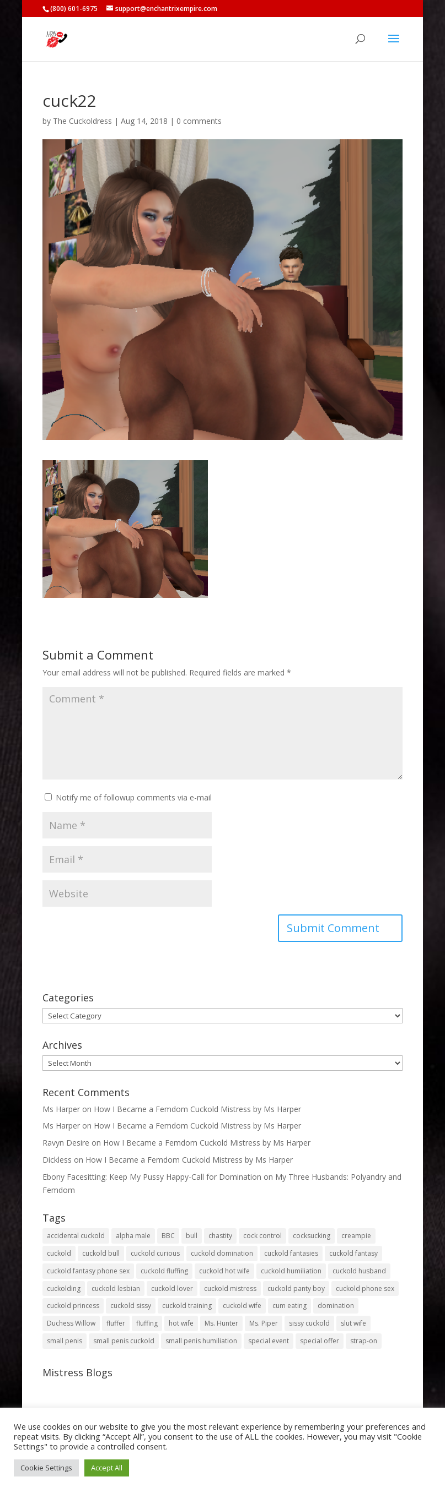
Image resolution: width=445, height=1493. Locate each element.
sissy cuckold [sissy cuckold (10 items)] (309, 1323)
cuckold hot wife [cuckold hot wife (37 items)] (224, 1271)
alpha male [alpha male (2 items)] (133, 1235)
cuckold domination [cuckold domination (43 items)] (222, 1253)
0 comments (199, 121)
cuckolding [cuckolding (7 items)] (64, 1288)
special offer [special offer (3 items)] (319, 1340)
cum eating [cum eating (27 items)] (289, 1305)
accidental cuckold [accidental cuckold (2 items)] (76, 1235)
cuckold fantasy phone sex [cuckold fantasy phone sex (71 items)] (88, 1271)
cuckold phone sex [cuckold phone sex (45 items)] (365, 1288)
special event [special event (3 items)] (268, 1340)
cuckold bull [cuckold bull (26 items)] (101, 1253)
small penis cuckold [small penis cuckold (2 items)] (123, 1340)
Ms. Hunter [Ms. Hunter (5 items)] (221, 1323)
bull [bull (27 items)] (191, 1235)
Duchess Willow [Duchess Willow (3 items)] (71, 1323)
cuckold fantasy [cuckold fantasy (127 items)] (353, 1253)
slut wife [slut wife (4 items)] (353, 1323)
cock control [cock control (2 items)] (262, 1235)
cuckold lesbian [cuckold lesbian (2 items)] (116, 1288)
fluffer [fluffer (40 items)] (115, 1323)
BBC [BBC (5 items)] (168, 1235)
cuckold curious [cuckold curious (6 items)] (155, 1253)
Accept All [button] (106, 1468)
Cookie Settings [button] (46, 1468)
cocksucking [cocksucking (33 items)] (311, 1235)
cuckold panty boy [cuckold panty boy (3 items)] (296, 1288)
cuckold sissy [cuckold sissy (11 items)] (130, 1305)
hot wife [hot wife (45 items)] (181, 1323)
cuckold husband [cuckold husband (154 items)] (359, 1271)
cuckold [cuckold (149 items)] (59, 1253)
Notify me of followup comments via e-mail (134, 797)
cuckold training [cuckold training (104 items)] (187, 1305)
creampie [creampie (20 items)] (356, 1235)
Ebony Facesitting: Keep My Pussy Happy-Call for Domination (151, 1176)
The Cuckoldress (82, 121)
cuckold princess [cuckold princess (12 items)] (73, 1305)
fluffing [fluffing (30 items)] (147, 1323)
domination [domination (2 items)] (336, 1305)
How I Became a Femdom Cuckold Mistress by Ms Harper (197, 1109)
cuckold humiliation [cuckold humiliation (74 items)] (291, 1271)
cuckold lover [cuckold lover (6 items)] (172, 1288)
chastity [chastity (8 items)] (220, 1235)
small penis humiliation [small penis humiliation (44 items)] (201, 1340)
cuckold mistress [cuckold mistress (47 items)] (230, 1288)
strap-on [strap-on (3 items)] (363, 1340)
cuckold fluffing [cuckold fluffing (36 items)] (164, 1271)
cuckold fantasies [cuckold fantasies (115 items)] (291, 1253)
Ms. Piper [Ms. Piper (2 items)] (263, 1323)
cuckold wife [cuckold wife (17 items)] (242, 1305)
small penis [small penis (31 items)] (64, 1340)
